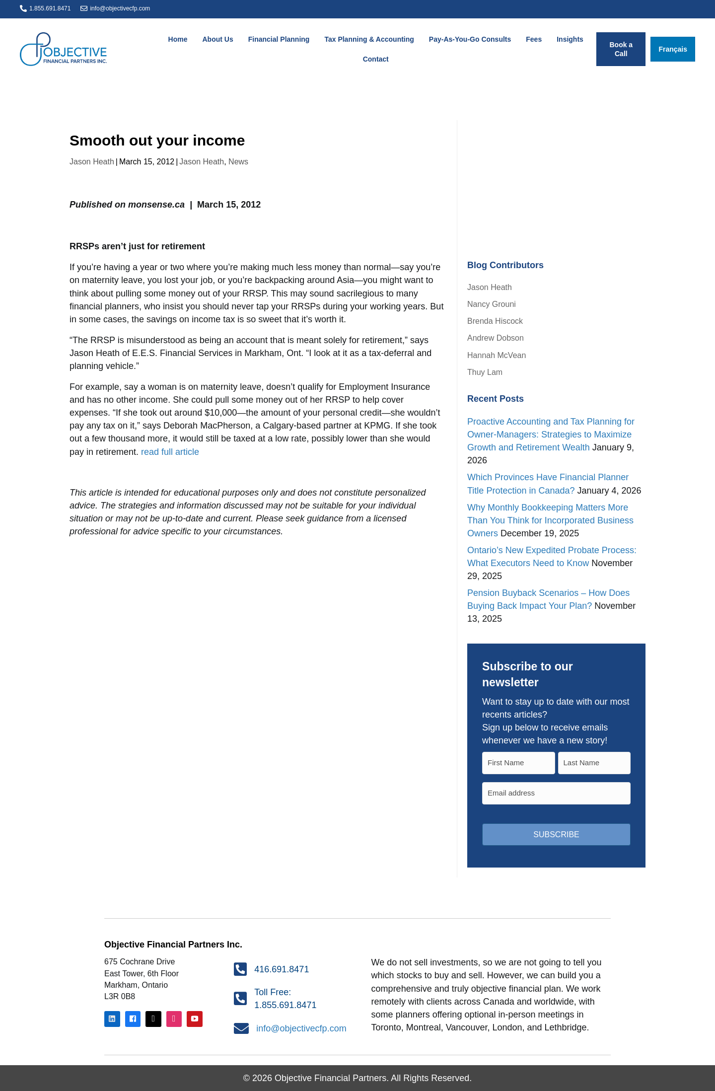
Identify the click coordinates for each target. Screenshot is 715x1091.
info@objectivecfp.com (120, 8)
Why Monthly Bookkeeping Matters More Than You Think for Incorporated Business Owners (550, 520)
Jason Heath (92, 161)
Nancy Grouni (491, 304)
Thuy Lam (484, 372)
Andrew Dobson (495, 338)
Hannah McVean (496, 355)
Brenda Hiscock (495, 321)
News (238, 161)
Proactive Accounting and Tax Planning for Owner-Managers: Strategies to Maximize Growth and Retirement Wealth (551, 434)
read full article (170, 452)
